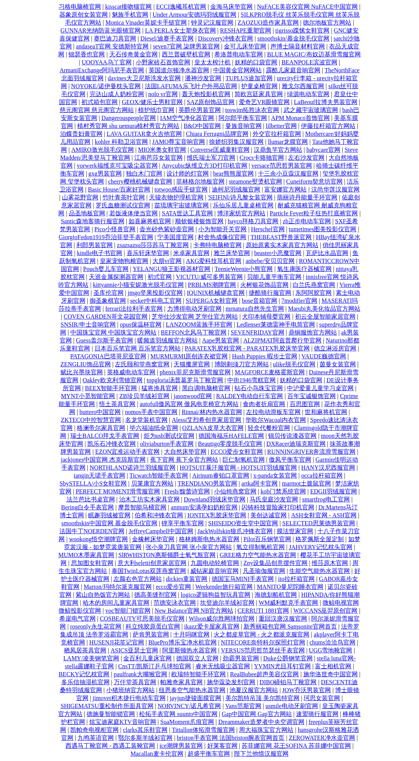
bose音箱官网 (259, 300)
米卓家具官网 (191, 253)
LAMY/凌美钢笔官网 (91, 658)
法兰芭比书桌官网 (91, 499)
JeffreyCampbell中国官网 (161, 531)
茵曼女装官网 (338, 364)
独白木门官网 (144, 173)
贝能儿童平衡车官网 (274, 277)
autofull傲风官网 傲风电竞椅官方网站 (189, 404)
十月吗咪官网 (191, 634)
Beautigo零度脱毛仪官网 (230, 443)
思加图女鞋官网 (92, 563)
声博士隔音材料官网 (297, 46)
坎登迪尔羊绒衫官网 (227, 602)
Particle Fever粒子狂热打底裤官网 (314, 213)
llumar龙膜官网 (288, 142)
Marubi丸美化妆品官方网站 (324, 308)
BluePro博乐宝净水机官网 (182, 642)
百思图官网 (305, 404)
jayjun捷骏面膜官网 (195, 698)
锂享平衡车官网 (182, 523)
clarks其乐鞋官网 (145, 730)
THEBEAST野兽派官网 (281, 237)
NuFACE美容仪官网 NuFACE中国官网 (307, 6)
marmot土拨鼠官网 (306, 483)
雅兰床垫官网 (232, 253)
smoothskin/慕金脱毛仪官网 (293, 38)
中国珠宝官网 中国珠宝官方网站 (113, 332)
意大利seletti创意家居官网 (152, 563)
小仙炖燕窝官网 (235, 491)
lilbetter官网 (281, 126)
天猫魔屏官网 (192, 364)
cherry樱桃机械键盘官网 (140, 181)
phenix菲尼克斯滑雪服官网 (195, 372)
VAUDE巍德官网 (323, 356)
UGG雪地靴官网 (330, 650)
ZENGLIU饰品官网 (86, 364)
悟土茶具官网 (117, 404)
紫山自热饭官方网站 (103, 594)
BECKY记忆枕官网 (84, 674)
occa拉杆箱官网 (322, 475)
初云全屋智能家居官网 (325, 316)
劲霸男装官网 (241, 658)
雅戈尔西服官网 (303, 86)
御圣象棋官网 (108, 300)
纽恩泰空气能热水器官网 (192, 690)
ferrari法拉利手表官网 (134, 308)
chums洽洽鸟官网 (332, 642)
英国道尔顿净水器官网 (179, 70)
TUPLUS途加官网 (248, 78)
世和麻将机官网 (326, 412)
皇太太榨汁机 (212, 62)
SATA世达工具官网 (187, 213)
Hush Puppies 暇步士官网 (264, 356)
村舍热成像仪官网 (222, 237)
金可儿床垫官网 (245, 46)
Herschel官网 (268, 229)
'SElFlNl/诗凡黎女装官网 (240, 197)
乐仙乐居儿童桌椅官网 (243, 205)
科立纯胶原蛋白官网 (153, 626)
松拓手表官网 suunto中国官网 (178, 714)
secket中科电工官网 (156, 300)
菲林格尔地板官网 (200, 181)
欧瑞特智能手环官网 (198, 674)
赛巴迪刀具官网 (115, 38)
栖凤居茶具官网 (85, 650)
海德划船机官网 (276, 594)
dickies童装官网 (186, 579)
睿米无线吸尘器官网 (223, 666)
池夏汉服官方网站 (254, 690)
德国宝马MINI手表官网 (243, 579)
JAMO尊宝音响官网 (178, 142)
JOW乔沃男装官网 (306, 690)
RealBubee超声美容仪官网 (264, 674)
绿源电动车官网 (308, 94)
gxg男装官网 (105, 173)
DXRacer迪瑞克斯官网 (296, 443)
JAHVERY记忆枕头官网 (320, 547)
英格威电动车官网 (131, 372)
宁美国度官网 (175, 237)
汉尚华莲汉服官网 (335, 189)
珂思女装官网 (322, 698)
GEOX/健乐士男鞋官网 (152, 102)
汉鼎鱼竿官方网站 (278, 149)
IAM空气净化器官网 (187, 118)
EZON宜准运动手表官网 (127, 451)
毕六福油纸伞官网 (154, 428)
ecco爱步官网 (173, 587)
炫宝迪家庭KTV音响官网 (122, 722)
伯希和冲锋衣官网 (159, 515)
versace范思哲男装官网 (281, 165)
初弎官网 (159, 277)
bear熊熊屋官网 (233, 173)
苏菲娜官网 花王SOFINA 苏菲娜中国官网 (296, 745)
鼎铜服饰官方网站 (313, 332)
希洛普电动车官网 (238, 54)
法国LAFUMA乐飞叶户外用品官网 (191, 86)
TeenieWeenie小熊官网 (244, 269)
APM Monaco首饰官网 (300, 118)
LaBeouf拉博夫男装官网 (325, 102)
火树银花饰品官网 (264, 285)
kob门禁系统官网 (283, 491)
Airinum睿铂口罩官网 (220, 475)
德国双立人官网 (197, 658)
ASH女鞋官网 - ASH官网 (324, 515)
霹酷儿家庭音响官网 (293, 70)
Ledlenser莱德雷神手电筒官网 (276, 324)
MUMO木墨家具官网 (86, 555)
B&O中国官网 (202, 126)
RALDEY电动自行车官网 (249, 396)
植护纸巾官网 (156, 110)
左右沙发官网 (306, 157)
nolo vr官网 (163, 94)
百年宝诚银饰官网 (311, 396)
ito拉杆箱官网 (296, 579)
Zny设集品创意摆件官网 (275, 563)
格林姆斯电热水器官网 (209, 539)
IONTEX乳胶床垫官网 (217, 515)
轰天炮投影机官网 (206, 94)
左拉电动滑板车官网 (273, 412)
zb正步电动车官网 (307, 221)
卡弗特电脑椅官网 (217, 245)
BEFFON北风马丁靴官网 (193, 332)
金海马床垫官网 (231, 6)
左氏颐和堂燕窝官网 (142, 364)
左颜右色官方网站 (137, 579)
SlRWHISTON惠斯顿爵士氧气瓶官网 (167, 555)
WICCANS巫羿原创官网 (325, 610)
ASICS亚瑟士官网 (134, 650)
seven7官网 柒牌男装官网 (186, 46)
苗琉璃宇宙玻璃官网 (181, 205)
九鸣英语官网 (96, 738)
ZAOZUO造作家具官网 (268, 22)
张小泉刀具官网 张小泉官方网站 (189, 547)
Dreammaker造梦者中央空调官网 (261, 722)
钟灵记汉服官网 (212, 22)
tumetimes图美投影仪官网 (323, 229)
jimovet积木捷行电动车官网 (129, 698)
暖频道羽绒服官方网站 (167, 340)
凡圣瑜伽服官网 (264, 571)
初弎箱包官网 (99, 102)
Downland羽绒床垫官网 (214, 499)
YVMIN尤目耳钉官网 (282, 666)
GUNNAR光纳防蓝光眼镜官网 (101, 30)
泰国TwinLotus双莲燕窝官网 (149, 571)
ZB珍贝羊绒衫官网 (144, 396)
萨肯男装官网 (151, 634)
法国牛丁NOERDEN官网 (91, 531)
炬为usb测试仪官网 (169, 436)
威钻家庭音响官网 (214, 571)
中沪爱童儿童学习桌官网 (320, 388)
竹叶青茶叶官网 (123, 197)
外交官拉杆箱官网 (277, 134)
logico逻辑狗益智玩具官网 (215, 594)
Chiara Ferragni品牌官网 (217, 134)
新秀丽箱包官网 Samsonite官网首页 (290, 626)
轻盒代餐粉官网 (269, 428)
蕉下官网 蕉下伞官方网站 (184, 459)
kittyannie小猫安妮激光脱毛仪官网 (138, 285)
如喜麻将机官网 (150, 221)
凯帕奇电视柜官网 (94, 730)
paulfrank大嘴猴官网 (140, 674)
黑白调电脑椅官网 (206, 388)
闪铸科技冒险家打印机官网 (278, 507)
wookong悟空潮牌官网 (98, 539)
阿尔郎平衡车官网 (243, 118)
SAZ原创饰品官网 (210, 102)
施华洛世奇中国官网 (330, 674)
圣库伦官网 (108, 292)
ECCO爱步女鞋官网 (237, 451)
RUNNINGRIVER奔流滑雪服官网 (311, 451)
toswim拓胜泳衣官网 (252, 110)
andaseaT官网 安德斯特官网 (112, 46)
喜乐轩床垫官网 (148, 253)
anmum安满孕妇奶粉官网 (204, 507)
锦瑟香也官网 (86, 54)
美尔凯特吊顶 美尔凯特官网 (262, 698)
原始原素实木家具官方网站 (282, 245)
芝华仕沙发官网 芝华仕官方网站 (195, 316)
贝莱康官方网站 (152, 483)
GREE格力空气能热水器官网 (258, 555)
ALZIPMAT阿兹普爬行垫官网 (282, 340)
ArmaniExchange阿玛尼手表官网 (101, 70)
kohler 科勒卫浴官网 (121, 142)
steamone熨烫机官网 (255, 181)
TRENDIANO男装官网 (207, 483)
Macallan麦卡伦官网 (156, 753)
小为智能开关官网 (222, 229)
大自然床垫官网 (185, 451)
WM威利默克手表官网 (288, 602)
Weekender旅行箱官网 (224, 587)
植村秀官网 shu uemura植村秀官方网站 (128, 126)
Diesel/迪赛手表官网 (167, 38)
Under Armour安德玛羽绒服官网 (194, 14)
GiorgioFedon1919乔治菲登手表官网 (106, 237)
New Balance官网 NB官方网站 (194, 610)
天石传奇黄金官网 (133, 54)
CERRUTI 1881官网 (263, 610)
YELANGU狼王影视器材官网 (171, 269)
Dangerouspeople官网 (128, 118)
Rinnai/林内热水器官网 (212, 412)
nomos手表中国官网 (151, 412)
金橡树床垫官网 (153, 539)
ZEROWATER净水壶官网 (322, 738)
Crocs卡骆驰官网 (261, 157)
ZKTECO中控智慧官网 (91, 420)
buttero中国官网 (100, 412)
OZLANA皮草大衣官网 (213, 428)
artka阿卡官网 (259, 483)
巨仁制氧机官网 (243, 459)
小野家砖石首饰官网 (163, 62)
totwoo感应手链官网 (181, 189)
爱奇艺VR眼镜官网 (264, 102)
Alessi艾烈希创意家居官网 (206, 420)
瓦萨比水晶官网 (327, 253)
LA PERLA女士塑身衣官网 (180, 30)
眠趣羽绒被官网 (109, 515)
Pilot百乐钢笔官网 (267, 539)
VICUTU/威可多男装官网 (209, 277)
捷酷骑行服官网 (270, 292)
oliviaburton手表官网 (167, 443)
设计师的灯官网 (187, 173)
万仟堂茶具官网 (135, 682)
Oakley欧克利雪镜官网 (113, 380)
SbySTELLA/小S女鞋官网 (93, 483)
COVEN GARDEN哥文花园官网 (105, 316)
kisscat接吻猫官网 (128, 6)
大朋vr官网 (167, 261)
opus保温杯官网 (140, 324)
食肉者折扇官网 (264, 404)
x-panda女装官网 (275, 475)
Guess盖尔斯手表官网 (104, 340)
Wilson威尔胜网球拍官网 (222, 618)
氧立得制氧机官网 (260, 547)
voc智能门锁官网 (128, 610)
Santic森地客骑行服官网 (92, 221)
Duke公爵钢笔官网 (288, 658)
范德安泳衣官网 (175, 602)
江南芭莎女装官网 (158, 157)
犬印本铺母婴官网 (266, 316)
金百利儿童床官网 (147, 658)
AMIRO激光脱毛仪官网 (102, 149)
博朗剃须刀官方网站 (241, 364)
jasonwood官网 (193, 396)
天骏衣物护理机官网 (176, 197)
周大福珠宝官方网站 (266, 730)
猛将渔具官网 (159, 388)
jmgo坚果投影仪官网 (155, 292)
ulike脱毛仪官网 (294, 364)
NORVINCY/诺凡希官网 (189, 706)
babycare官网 (323, 149)
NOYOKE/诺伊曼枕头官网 (106, 86)
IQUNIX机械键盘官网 (216, 292)
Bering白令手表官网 (87, 507)
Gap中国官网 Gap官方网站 (257, 714)
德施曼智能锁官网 (111, 714)
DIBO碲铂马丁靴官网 (288, 682)
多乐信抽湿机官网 (85, 682)
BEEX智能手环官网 (111, 388)
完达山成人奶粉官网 (117, 94)
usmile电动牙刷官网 (291, 706)
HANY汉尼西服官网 (328, 467)
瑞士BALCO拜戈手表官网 (104, 436)
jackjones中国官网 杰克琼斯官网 (103, 459)
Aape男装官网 (220, 340)
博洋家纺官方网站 (241, 213)
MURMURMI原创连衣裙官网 (189, 356)
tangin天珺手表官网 (99, 475)
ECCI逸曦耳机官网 (181, 6)
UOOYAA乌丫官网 (107, 62)
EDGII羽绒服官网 (333, 491)
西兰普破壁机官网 (186, 54)
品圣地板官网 (87, 213)
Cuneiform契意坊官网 (314, 181)
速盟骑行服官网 (317, 714)
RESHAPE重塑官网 (245, 30)
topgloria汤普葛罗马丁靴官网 (185, 380)
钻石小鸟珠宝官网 (258, 388)
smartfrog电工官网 (326, 499)
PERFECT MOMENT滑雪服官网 (118, 491)
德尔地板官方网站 (327, 22)
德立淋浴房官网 (335, 348)
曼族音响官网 (243, 126)
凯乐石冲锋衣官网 (111, 443)
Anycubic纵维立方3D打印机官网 (204, 165)
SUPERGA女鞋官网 (211, 300)
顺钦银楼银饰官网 (199, 221)
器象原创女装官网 (83, 14)
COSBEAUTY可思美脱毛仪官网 (142, 618)
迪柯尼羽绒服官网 (236, 189)
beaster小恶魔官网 (277, 253)
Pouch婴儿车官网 (106, 269)
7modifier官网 (299, 300)
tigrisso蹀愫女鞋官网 (302, 30)
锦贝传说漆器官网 (292, 436)
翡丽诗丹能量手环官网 (307, 197)
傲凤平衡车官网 (290, 459)
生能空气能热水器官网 (319, 571)
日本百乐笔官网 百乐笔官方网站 (138, 348)
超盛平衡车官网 (209, 753)
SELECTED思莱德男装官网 (318, 523)
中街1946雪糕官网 (251, 380)
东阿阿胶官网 (313, 292)
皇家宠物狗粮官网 (124, 261)
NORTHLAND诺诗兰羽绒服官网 (132, 467)
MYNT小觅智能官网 (88, 396)
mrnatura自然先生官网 (255, 308)
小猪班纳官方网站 (130, 690)
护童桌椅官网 (259, 86)
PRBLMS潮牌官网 (212, 285)
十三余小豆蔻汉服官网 (288, 173)
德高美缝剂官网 (155, 594)
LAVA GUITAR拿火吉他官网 (144, 134)
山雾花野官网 (80, 197)
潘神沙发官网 (203, 78)
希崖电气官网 (77, 618)
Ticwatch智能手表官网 (158, 475)
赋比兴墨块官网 (82, 372)
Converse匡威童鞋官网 (219, 149)
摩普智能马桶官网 (142, 507)
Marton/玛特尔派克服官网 (118, 587)
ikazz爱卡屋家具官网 (211, 626)
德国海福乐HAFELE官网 (231, 436)
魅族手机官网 (130, 14)
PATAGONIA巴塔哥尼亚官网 (108, 356)
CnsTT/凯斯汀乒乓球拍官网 (154, 666)
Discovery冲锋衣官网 (225, 38)
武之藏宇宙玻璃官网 (311, 110)
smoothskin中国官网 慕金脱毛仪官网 (109, 523)
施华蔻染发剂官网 (231, 682)
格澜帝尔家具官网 (101, 428)
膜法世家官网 (295, 531)
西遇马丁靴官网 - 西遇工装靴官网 (110, 745)
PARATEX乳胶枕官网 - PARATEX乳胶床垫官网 (247, 348)
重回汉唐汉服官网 (283, 618)
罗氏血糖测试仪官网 (123, 205)
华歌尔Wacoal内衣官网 (275, 420)
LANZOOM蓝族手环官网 (199, 324)
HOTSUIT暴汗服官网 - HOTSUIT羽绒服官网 (238, 467)
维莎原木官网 (330, 563)
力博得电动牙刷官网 (194, 308)
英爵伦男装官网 (199, 110)
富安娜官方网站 (285, 189)
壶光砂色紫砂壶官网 (167, 229)
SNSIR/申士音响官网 (88, 324)
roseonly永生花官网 (95, 626)
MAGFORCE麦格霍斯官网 (270, 372)
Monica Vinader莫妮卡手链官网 (146, 22)
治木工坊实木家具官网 (149, 499)
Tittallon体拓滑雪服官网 (203, 730)
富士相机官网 (333, 666)
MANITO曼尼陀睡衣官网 (290, 587)
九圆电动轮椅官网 (215, 563)
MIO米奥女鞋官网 (162, 149)
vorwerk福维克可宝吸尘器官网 (117, 165)
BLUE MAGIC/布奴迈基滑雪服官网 (314, 54)
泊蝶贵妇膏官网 (81, 134)
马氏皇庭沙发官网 (274, 499)
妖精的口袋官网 (256, 62)
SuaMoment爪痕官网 (187, 722)
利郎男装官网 (94, 245)
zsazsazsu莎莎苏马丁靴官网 (153, 245)
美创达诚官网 (268, 515)
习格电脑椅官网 (80, 6)
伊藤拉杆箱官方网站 (328, 126)
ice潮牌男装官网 (181, 745)
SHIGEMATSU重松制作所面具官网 (107, 706)
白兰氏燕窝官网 (314, 285)
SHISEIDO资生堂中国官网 (243, 523)
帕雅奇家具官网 (181, 682)
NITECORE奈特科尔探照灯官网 (263, 642)
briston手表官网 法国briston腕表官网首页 (231, 738)
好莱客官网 (222, 745)
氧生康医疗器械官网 (304, 269)
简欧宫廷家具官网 (258, 94)
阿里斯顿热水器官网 (189, 650)
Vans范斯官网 (243, 706)
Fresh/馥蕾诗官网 (187, 491)
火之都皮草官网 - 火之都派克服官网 (261, 634)
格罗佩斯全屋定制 (319, 539)
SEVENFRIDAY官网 (257, 332)
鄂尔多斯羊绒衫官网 (145, 738)
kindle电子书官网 (99, 253)
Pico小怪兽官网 (115, 229)
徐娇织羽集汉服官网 (236, 142)
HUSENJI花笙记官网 (116, 642)
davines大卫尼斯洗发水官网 (144, 78)
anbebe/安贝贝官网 (270, 261)
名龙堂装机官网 (146, 420)
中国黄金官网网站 (237, 70)
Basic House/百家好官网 (119, 189)
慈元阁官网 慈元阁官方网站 (97, 110)
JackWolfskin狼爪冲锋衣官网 (235, 531)
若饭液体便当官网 (133, 213)
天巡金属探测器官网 (116, 277)
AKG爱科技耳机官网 (214, 261)
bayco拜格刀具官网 (253, 221)
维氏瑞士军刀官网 (211, 157)
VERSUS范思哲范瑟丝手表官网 (262, 650)
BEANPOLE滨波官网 (309, 62)
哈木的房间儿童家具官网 (116, 602)
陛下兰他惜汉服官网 (261, 753)
